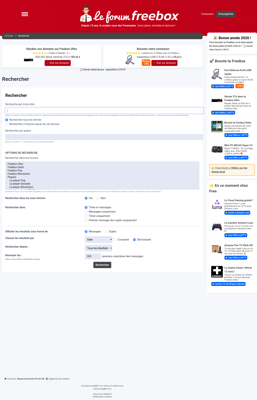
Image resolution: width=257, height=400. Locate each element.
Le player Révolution (102, 187)
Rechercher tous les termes (25, 119)
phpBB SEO (107, 394)
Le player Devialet (102, 183)
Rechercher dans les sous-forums (25, 198)
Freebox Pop (102, 170)
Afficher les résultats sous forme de (26, 231)
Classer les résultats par (19, 238)
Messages (95, 231)
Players (102, 177)
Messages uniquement (102, 211)
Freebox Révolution (102, 174)
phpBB (94, 386)
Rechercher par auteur (18, 130)
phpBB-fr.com (106, 389)
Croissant (123, 239)
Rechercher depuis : (17, 246)
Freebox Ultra (102, 164)
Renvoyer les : (13, 255)
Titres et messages (100, 207)
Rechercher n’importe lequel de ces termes (34, 124)
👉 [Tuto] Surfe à (229, 169)
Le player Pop (102, 180)
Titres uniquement (99, 216)
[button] (24, 14)
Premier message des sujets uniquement (113, 220)
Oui (91, 198)
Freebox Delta (102, 167)
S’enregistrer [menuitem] (225, 14)
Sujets (112, 231)
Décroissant (144, 239)
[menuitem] (57, 379)
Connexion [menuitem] (207, 14)
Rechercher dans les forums (21, 158)
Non (103, 198)
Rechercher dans (15, 207)
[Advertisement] (102, 323)
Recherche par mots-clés (19, 104)
